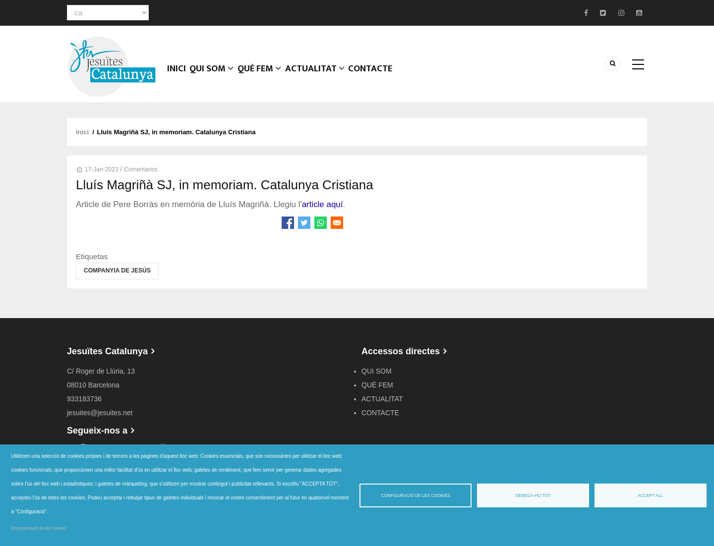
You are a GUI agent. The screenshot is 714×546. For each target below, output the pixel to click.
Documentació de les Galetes (38, 528)
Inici (178, 77)
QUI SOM (216, 77)
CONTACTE (381, 77)
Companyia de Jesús (117, 270)
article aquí (322, 204)
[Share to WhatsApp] (320, 223)
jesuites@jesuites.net (100, 413)
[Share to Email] (337, 223)
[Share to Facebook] (288, 223)
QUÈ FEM (266, 77)
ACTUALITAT (324, 77)
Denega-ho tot (533, 495)
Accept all (650, 495)
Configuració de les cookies (415, 495)
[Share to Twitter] (304, 223)
